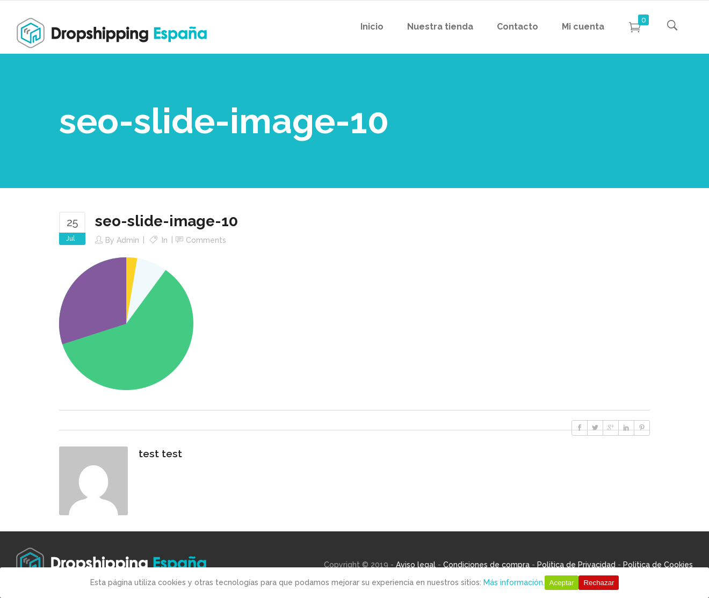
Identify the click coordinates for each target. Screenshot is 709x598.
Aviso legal (416, 564)
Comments (206, 240)
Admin (128, 240)
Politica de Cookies (658, 564)
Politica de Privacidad (576, 564)
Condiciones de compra (486, 564)
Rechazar (598, 583)
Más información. (514, 582)
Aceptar (561, 583)
